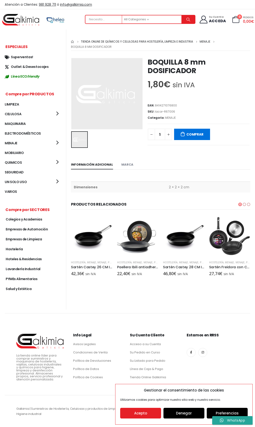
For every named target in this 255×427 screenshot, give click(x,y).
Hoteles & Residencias (24, 259)
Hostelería (78, 262)
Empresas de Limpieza (24, 239)
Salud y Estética (18, 288)
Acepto (140, 413)
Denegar (184, 413)
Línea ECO (22, 76)
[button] (240, 204)
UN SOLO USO (16, 182)
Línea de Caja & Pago (146, 369)
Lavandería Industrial (23, 269)
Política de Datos (86, 369)
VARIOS (11, 191)
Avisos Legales (84, 344)
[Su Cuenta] (212, 19)
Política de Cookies (88, 377)
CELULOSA (13, 114)
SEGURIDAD (14, 172)
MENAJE (170, 118)
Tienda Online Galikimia (148, 377)
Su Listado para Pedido (147, 360)
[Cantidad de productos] (160, 134)
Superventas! (19, 57)
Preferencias (227, 413)
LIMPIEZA (12, 104)
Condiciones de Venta (90, 352)
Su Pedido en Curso (145, 352)
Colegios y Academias (24, 219)
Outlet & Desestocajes (27, 66)
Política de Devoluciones (92, 360)
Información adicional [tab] (92, 164)
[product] (91, 236)
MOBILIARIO (14, 152)
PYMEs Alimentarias (21, 279)
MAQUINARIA (15, 123)
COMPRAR (194, 134)
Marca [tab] (127, 164)
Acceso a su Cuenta (145, 344)
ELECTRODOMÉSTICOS (23, 133)
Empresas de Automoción (27, 229)
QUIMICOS (13, 162)
